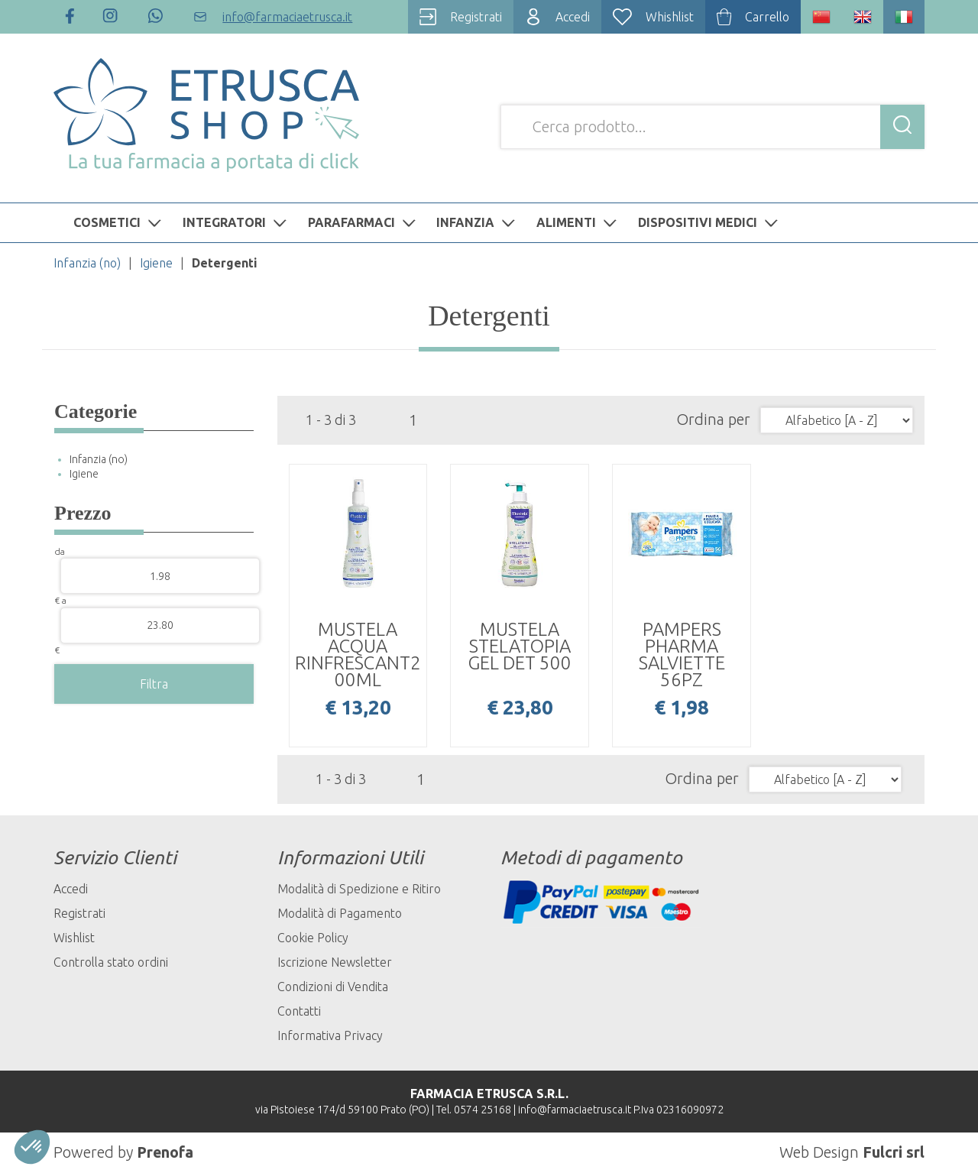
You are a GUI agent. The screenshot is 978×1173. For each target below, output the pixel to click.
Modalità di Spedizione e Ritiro (359, 889)
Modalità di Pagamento (339, 913)
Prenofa (165, 1152)
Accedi (70, 889)
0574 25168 (482, 1109)
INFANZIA (477, 222)
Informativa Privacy (330, 1035)
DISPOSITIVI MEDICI (710, 222)
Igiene (156, 263)
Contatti (299, 1011)
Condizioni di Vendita (332, 986)
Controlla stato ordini (110, 962)
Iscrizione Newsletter (334, 962)
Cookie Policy (312, 938)
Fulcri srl (894, 1152)
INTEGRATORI (236, 222)
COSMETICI (119, 222)
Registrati (79, 913)
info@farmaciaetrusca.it (574, 1109)
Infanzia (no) (87, 263)
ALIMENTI (578, 222)
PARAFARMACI (363, 222)
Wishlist (74, 938)
